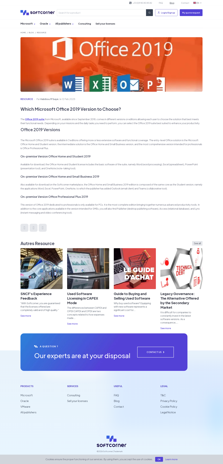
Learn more (171, 459)
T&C (163, 395)
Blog (172, 3)
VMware (25, 406)
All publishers (64, 23)
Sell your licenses (105, 23)
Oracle (45, 23)
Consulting (84, 23)
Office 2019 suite (35, 119)
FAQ (161, 3)
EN (197, 3)
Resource (41, 33)
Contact (185, 3)
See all (197, 243)
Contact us (155, 352)
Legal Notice (168, 412)
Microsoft (27, 23)
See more (25, 315)
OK (159, 459)
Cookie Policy (168, 406)
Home (23, 33)
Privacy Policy (168, 401)
